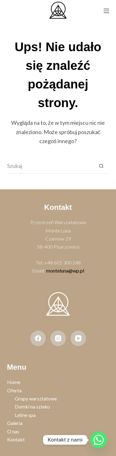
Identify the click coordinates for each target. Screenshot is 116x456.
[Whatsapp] (98, 439)
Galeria (15, 423)
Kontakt (16, 439)
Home (13, 382)
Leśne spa (25, 415)
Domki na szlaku (32, 406)
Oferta (14, 390)
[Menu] (106, 11)
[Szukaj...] (50, 166)
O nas (13, 431)
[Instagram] (58, 338)
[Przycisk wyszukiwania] (101, 166)
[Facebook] (38, 338)
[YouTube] (78, 338)
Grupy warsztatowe (36, 398)
